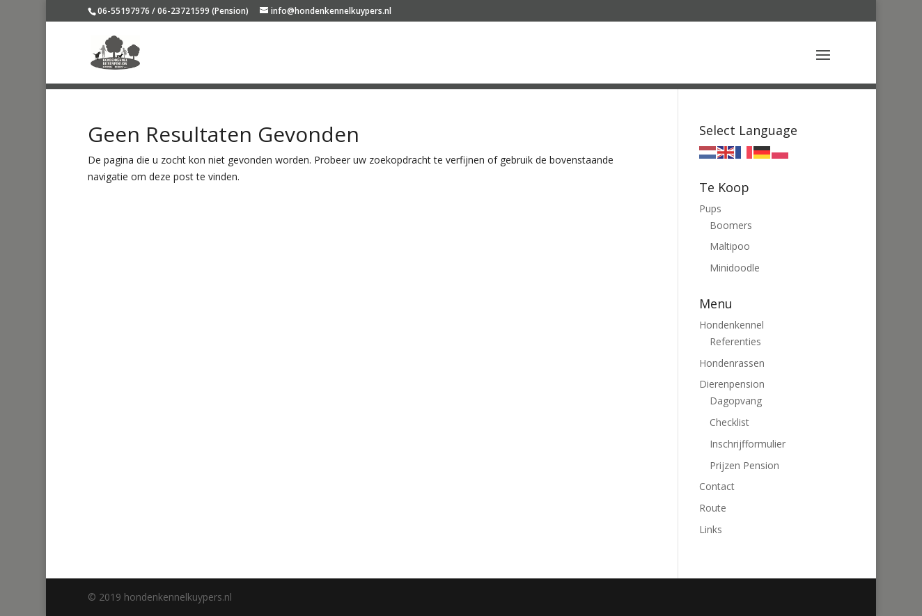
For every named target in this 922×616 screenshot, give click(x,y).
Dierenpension (732, 383)
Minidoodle (735, 267)
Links (710, 529)
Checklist (729, 422)
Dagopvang (736, 400)
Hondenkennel (731, 324)
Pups (710, 208)
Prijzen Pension (744, 465)
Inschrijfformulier (748, 443)
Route (712, 507)
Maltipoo (730, 246)
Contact (717, 486)
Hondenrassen (732, 363)
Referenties (735, 341)
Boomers (731, 225)
